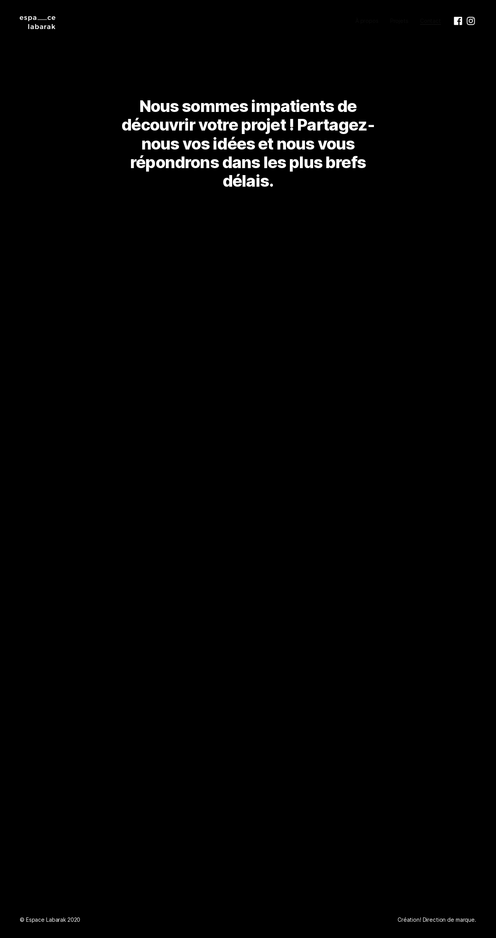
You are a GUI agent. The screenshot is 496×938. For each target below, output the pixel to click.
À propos (367, 20)
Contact (430, 20)
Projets (399, 20)
